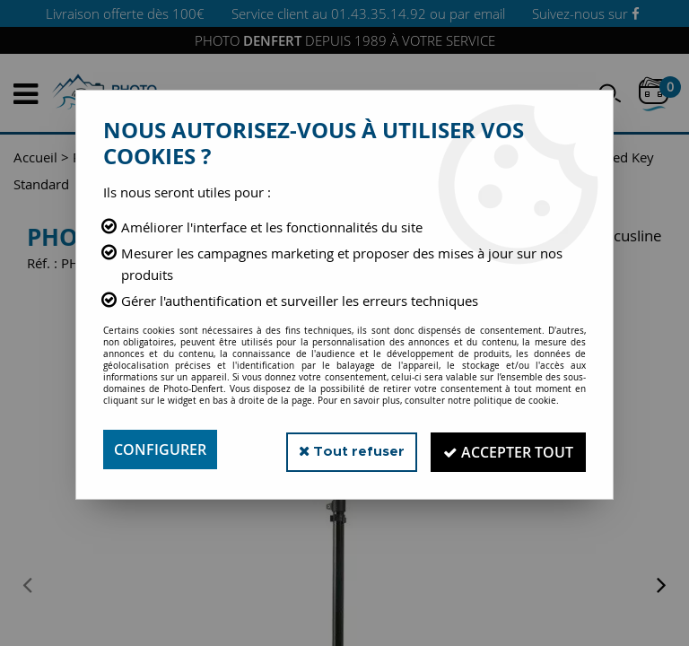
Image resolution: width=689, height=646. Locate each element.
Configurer (160, 449)
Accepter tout (505, 449)
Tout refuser (343, 449)
